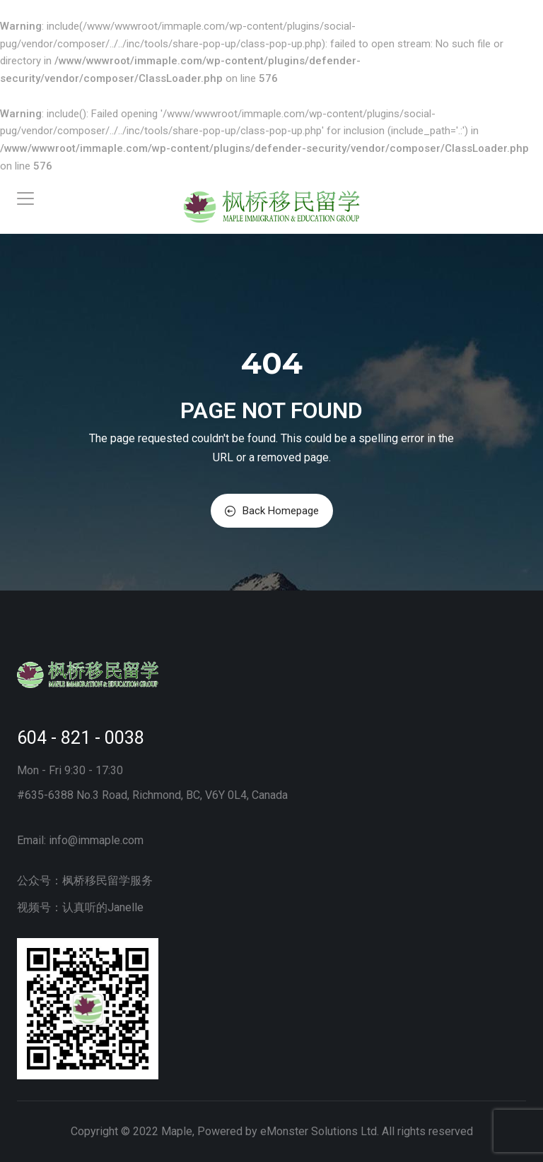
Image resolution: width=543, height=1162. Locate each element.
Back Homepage (272, 510)
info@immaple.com (96, 840)
